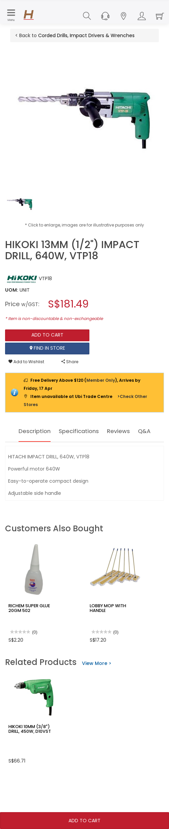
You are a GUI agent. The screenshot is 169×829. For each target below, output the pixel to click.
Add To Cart (84, 820)
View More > (96, 682)
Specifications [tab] (90, 431)
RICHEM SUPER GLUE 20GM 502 (27, 627)
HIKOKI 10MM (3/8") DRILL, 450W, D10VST (33, 748)
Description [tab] (39, 431)
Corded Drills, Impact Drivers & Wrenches (86, 35)
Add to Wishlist (26, 362)
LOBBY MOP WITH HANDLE (115, 625)
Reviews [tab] (135, 431)
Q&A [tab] (84, 450)
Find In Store (47, 348)
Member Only (100, 380)
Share (69, 362)
